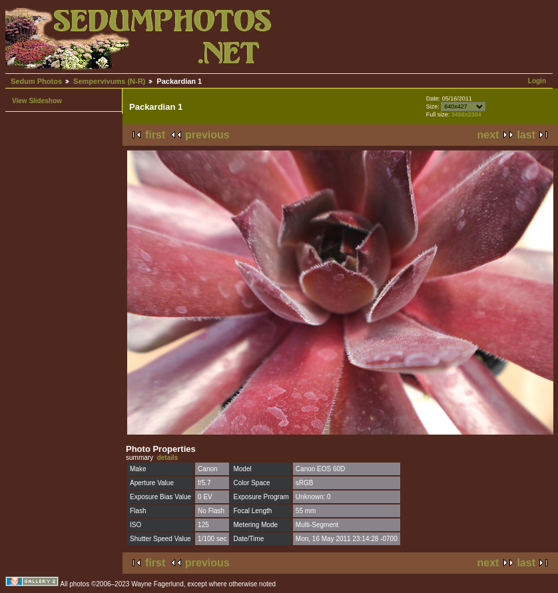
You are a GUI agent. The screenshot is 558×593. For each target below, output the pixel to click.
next (488, 134)
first (155, 134)
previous (207, 134)
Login (537, 81)
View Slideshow (37, 100)
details (167, 457)
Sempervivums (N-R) (109, 81)
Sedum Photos (36, 81)
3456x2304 (466, 114)
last (526, 134)
